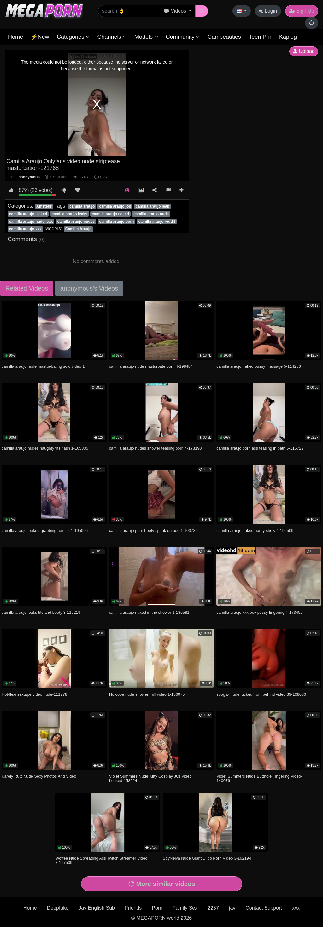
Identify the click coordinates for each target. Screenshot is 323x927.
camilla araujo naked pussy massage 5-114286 (258, 366)
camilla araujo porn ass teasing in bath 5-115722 (259, 448)
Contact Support (263, 908)
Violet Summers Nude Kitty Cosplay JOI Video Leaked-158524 (150, 778)
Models (146, 37)
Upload (304, 51)
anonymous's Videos (89, 288)
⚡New (40, 37)
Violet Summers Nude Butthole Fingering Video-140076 (259, 778)
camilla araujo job (115, 206)
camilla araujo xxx (25, 229)
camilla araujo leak (152, 206)
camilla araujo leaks (69, 214)
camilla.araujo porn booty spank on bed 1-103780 (153, 530)
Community (183, 37)
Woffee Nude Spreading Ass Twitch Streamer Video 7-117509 (101, 860)
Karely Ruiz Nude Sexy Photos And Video (39, 776)
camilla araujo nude (151, 214)
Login (268, 11)
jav (232, 908)
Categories (73, 37)
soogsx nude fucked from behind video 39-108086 (261, 694)
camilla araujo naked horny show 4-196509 (254, 530)
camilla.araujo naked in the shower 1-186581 (149, 612)
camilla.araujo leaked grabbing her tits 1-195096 (45, 530)
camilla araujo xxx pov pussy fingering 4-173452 (259, 612)
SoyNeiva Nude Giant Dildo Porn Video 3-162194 (207, 858)
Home (15, 37)
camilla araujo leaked (28, 214)
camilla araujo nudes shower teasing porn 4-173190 (155, 448)
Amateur (44, 206)
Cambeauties (224, 37)
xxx (296, 908)
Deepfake (58, 908)
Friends (133, 908)
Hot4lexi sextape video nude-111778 (34, 694)
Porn (157, 908)
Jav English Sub (97, 908)
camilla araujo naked (110, 214)
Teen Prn (260, 37)
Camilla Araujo (78, 229)
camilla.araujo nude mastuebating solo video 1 (43, 366)
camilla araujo (82, 206)
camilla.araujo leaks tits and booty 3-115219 (41, 612)
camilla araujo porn (116, 221)
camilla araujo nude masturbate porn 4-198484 (151, 366)
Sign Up (301, 11)
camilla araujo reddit (156, 221)
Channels (111, 37)
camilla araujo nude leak (31, 221)
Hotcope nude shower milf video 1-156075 (147, 694)
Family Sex (185, 908)
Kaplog (288, 37)
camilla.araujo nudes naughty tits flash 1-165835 (45, 448)
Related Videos (26, 288)
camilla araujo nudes (76, 221)
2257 (213, 908)
